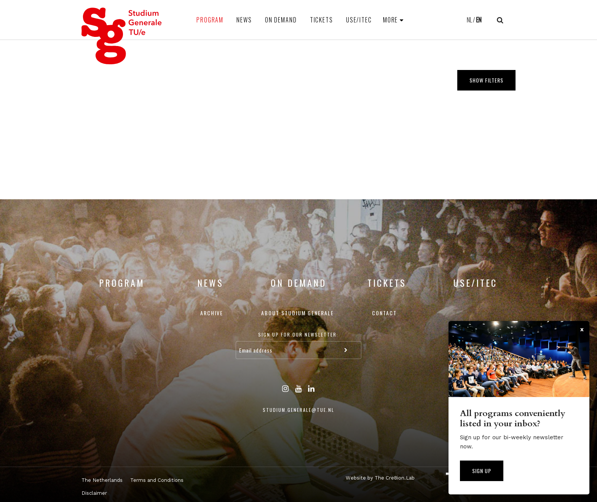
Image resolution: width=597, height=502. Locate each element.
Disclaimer (94, 493)
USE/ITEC (359, 19)
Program (209, 19)
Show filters (486, 80)
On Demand (281, 19)
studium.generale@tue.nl (298, 410)
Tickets (321, 19)
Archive (211, 313)
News (244, 19)
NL (469, 19)
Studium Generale (121, 36)
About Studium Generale (297, 313)
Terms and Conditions (157, 480)
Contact (384, 313)
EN (479, 19)
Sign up (481, 471)
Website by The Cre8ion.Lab (380, 478)
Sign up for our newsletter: (298, 334)
